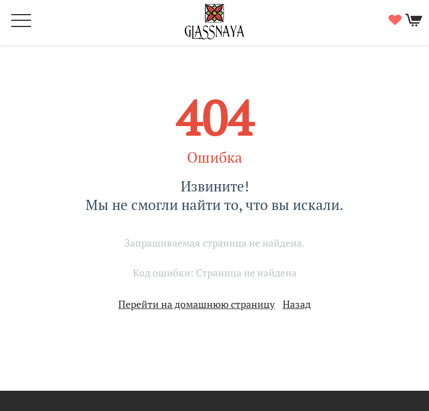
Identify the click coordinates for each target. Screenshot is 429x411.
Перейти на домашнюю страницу (196, 304)
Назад (297, 304)
